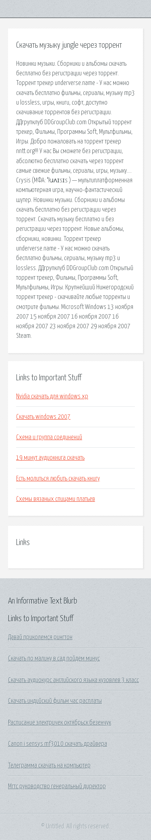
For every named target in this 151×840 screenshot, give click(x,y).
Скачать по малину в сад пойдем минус (54, 658)
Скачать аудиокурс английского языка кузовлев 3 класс (73, 680)
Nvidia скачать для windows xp (52, 396)
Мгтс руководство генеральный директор (57, 786)
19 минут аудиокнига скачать (50, 457)
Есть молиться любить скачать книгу (58, 478)
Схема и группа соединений (49, 437)
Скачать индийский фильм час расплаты (55, 701)
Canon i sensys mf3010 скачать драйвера (57, 744)
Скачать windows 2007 (43, 417)
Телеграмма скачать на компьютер (49, 765)
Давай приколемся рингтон (40, 637)
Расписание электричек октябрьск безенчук (59, 722)
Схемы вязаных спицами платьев (55, 499)
